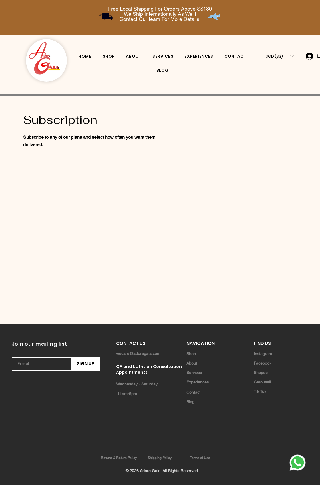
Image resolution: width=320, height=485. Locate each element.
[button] (279, 56)
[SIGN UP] (85, 364)
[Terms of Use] (200, 457)
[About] (206, 363)
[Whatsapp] (297, 462)
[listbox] (279, 56)
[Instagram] (274, 353)
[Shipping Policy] (160, 457)
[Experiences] (206, 381)
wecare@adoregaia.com (138, 353)
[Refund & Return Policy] (119, 457)
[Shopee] (274, 372)
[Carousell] (274, 381)
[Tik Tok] (274, 391)
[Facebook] (274, 363)
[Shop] (206, 353)
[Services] (206, 372)
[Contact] (206, 392)
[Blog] (206, 401)
